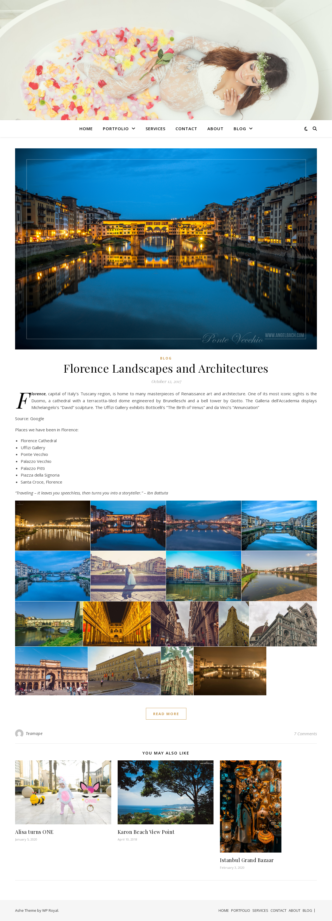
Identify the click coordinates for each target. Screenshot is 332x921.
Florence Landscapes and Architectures (166, 368)
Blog (166, 358)
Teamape (34, 733)
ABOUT (215, 128)
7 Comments (305, 733)
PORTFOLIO (116, 128)
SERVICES (155, 128)
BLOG (240, 128)
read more (166, 713)
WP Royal (50, 910)
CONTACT (186, 128)
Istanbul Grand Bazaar (247, 860)
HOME (86, 128)
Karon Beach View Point (146, 832)
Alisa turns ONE (34, 832)
